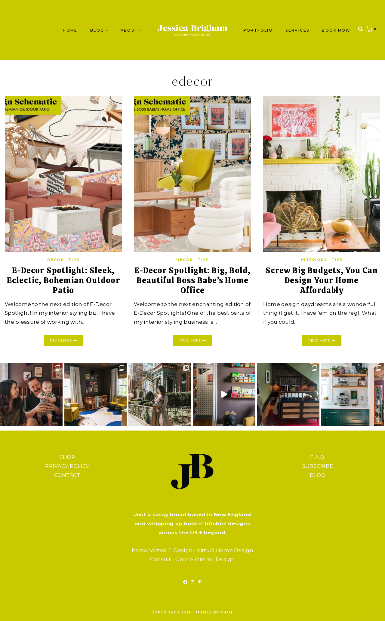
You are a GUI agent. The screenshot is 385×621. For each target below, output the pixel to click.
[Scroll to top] (368, 610)
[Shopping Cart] (372, 30)
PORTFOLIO (258, 30)
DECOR (55, 260)
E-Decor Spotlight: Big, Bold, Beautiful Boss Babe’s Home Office (192, 280)
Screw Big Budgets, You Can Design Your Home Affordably (322, 280)
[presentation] (63, 174)
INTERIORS (314, 260)
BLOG (317, 475)
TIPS (73, 260)
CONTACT (67, 475)
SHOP (67, 457)
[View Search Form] (360, 30)
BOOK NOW (336, 30)
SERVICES (297, 30)
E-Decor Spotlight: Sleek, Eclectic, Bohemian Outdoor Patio (63, 280)
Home (70, 30)
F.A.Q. (317, 457)
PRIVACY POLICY (67, 466)
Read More (66, 340)
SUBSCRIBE (317, 466)
